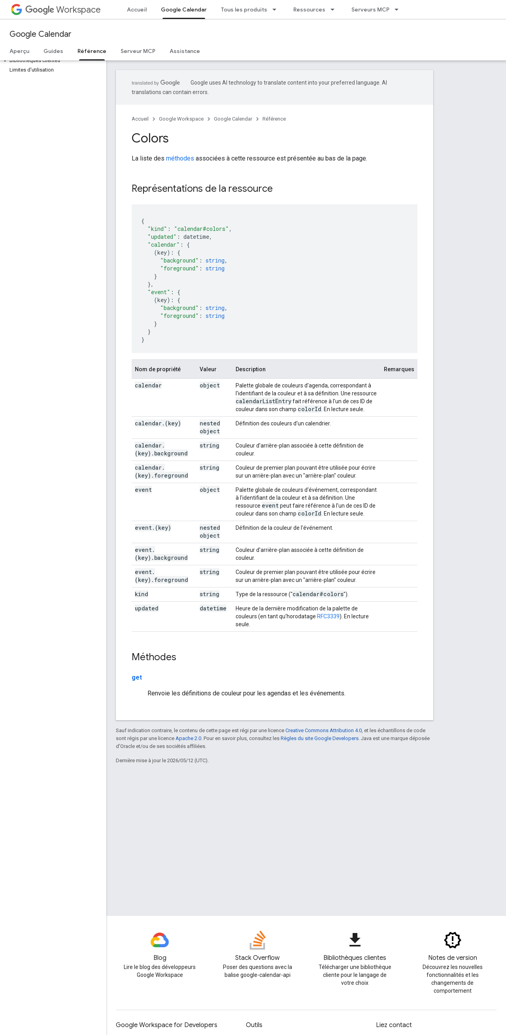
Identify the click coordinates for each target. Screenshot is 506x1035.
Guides (53, 51)
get (137, 677)
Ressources (309, 9)
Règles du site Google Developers (320, 738)
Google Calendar (40, 34)
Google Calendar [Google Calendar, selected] (184, 9)
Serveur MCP (138, 51)
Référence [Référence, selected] (91, 51)
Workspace (63, 9)
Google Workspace (181, 119)
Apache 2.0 (188, 738)
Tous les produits (244, 9)
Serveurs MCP (370, 9)
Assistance (185, 51)
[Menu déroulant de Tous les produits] (276, 9)
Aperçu (19, 51)
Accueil (137, 9)
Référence (274, 119)
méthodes (180, 158)
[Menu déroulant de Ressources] (334, 9)
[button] (51, 60)
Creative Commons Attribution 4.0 (323, 730)
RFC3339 (328, 616)
